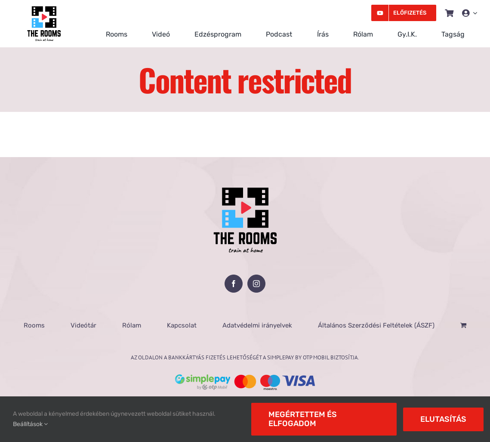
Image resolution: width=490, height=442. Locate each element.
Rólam (131, 325)
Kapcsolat (182, 325)
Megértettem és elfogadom (302, 419)
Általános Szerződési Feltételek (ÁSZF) (376, 325)
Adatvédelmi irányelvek (257, 325)
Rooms (34, 325)
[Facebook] (234, 284)
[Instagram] (256, 284)
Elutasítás (443, 419)
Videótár (83, 325)
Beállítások (30, 424)
